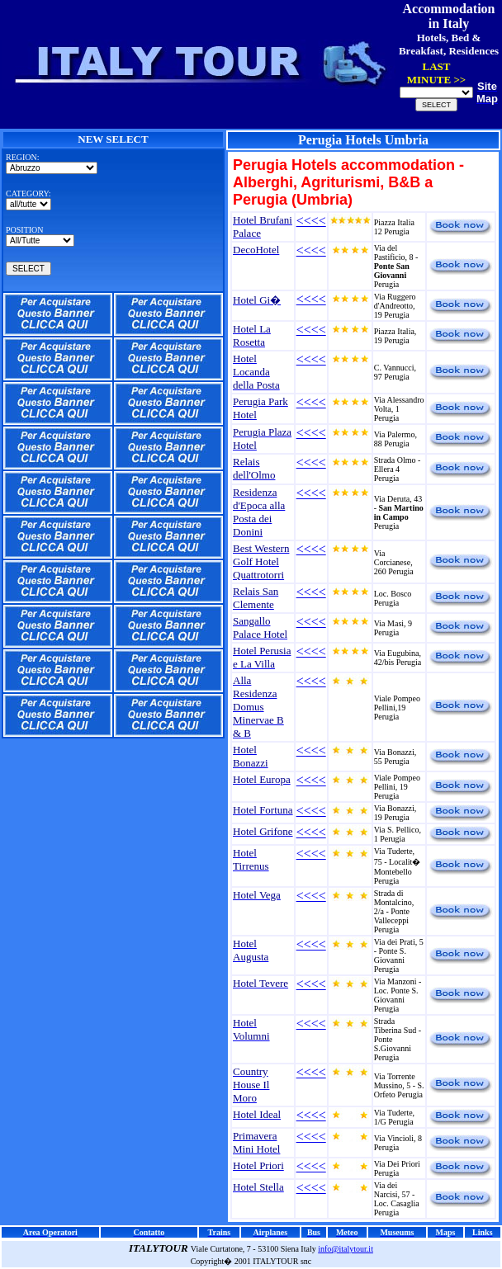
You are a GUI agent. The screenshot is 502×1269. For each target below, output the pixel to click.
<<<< (311, 221)
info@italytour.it (345, 1248)
